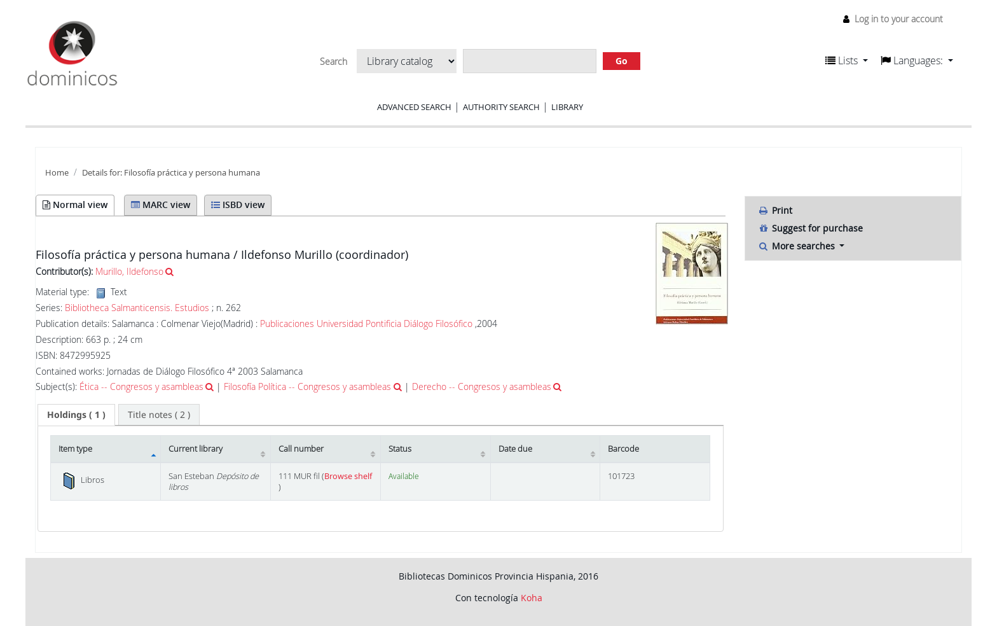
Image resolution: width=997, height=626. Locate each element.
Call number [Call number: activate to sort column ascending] (301, 448)
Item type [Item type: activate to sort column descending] (75, 448)
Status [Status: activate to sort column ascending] (399, 448)
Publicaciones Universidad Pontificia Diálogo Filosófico (366, 323)
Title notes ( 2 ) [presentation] (159, 414)
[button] (846, 60)
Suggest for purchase (810, 228)
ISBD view (238, 204)
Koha (531, 598)
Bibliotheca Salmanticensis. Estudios (137, 308)
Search (333, 61)
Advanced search (414, 107)
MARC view (160, 204)
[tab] (76, 415)
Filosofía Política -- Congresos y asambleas (307, 386)
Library (567, 107)
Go (621, 61)
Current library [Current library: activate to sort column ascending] (195, 448)
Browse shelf (348, 476)
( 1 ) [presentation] (76, 414)
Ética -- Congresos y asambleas (141, 386)
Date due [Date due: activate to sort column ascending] (515, 448)
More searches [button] (797, 246)
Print (775, 210)
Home (57, 172)
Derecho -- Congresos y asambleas (481, 386)
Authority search (501, 107)
